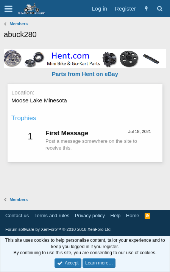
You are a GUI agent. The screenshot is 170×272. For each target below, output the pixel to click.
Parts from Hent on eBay (85, 74)
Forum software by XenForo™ (58, 229)
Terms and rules (51, 215)
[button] (9, 8)
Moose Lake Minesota (39, 100)
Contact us (17, 215)
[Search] (159, 8)
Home (132, 215)
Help (116, 215)
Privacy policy (90, 215)
